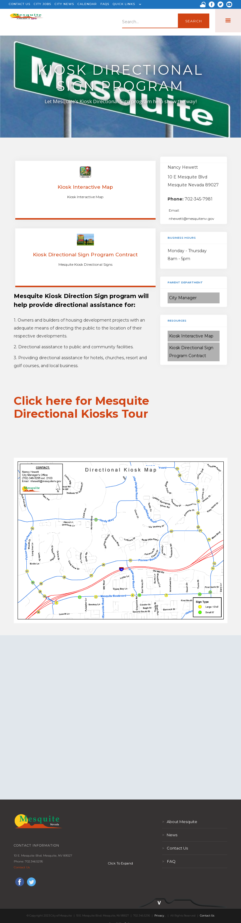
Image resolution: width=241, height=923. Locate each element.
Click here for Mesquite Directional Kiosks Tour (81, 407)
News (169, 834)
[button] (126, 4)
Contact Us (22, 867)
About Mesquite (179, 821)
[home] (26, 20)
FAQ (169, 861)
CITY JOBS (42, 4)
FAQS (104, 4)
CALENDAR (87, 4)
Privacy (159, 915)
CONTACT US (19, 4)
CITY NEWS (64, 4)
